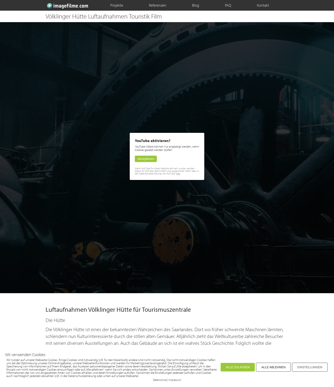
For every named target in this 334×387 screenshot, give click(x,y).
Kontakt (263, 5)
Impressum (175, 379)
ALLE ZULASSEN (238, 367)
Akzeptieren (145, 159)
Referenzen (157, 5)
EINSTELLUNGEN (309, 367)
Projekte (116, 5)
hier (178, 173)
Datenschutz (160, 379)
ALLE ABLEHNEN (273, 367)
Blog (195, 5)
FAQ (228, 5)
